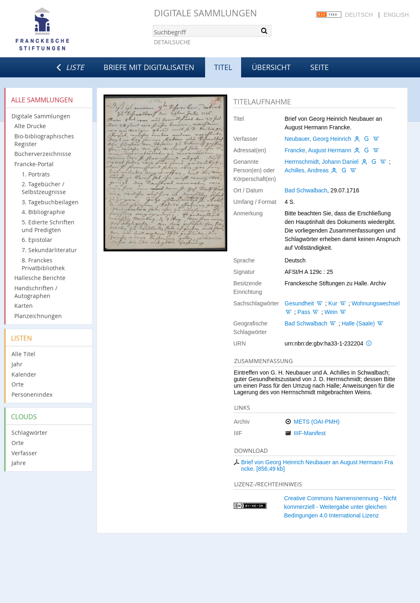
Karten (23, 305)
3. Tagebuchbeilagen (50, 202)
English (396, 14)
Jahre (18, 463)
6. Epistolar (37, 240)
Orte (17, 384)
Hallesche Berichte (39, 278)
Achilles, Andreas (306, 170)
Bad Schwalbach (306, 190)
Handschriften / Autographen (35, 292)
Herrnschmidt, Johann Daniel (322, 161)
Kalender (23, 374)
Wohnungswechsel (376, 303)
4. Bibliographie (43, 212)
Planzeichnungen (38, 316)
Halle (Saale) (358, 323)
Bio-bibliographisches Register (44, 140)
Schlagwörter (29, 432)
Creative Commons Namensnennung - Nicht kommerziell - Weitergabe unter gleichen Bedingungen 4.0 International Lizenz (340, 507)
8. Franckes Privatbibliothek (43, 264)
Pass (304, 312)
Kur (332, 303)
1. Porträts (36, 174)
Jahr (17, 364)
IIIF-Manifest (309, 433)
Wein (331, 312)
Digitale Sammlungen (205, 13)
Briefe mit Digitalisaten (149, 67)
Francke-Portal (34, 164)
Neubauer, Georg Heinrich (318, 139)
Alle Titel (23, 354)
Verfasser (24, 453)
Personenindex (31, 394)
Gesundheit (299, 303)
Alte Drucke (30, 126)
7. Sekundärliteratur (49, 250)
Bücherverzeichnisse (42, 154)
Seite (319, 67)
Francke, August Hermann (318, 150)
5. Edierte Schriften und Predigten (48, 226)
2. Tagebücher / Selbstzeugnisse (44, 188)
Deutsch (359, 14)
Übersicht (271, 67)
